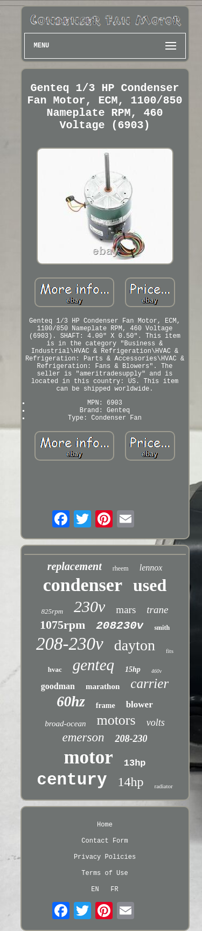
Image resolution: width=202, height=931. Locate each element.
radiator (164, 786)
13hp (135, 763)
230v (89, 606)
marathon (103, 686)
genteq (93, 664)
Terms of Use (104, 873)
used (149, 585)
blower (139, 704)
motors (115, 720)
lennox (151, 567)
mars (126, 609)
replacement (74, 566)
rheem (121, 568)
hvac (55, 669)
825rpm (52, 611)
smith (162, 627)
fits (169, 651)
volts (156, 722)
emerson (83, 737)
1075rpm (62, 624)
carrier (149, 683)
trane (157, 609)
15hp (133, 669)
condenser (82, 585)
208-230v (69, 644)
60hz (71, 701)
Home (105, 825)
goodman (58, 686)
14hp (131, 782)
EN (95, 889)
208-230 (131, 738)
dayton (134, 645)
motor (88, 757)
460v (156, 671)
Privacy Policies (105, 857)
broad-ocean (65, 723)
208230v (119, 626)
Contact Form (104, 841)
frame (105, 705)
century (72, 779)
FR (114, 889)
